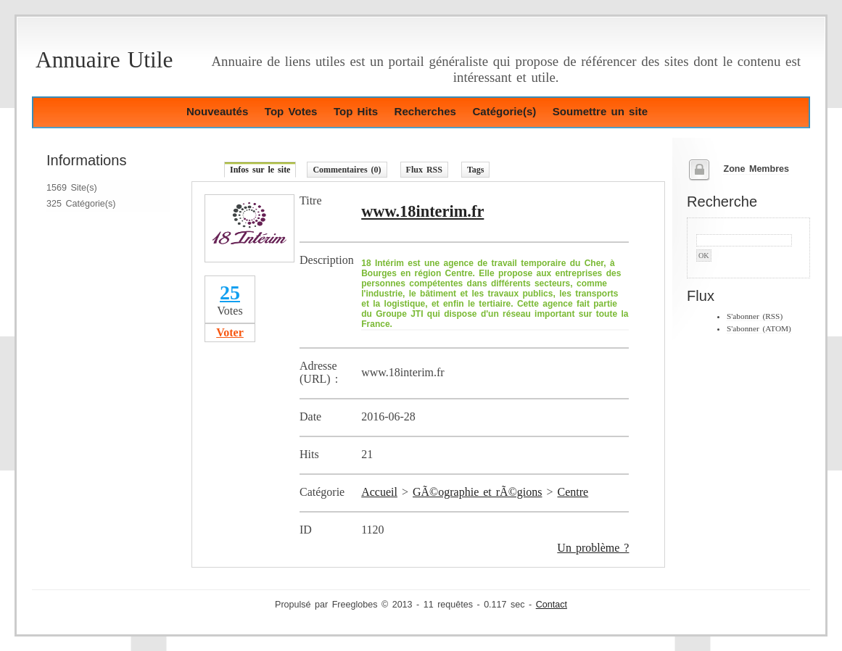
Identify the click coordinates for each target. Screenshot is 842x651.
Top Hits (356, 111)
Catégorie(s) (504, 111)
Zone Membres (756, 169)
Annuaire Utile (104, 59)
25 (230, 292)
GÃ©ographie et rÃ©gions (477, 492)
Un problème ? (593, 548)
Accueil (379, 492)
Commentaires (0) (347, 170)
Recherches (425, 111)
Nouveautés (217, 111)
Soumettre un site (600, 111)
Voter (230, 332)
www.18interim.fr (422, 211)
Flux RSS (424, 170)
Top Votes (291, 111)
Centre (573, 492)
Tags (475, 170)
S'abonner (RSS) (755, 316)
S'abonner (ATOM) (759, 328)
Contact (551, 605)
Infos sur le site (260, 170)
